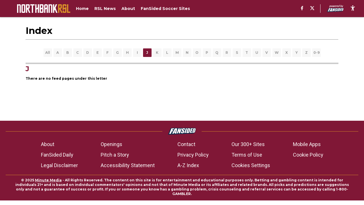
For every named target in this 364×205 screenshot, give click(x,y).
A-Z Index (188, 165)
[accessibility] (352, 8)
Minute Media (48, 180)
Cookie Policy (308, 155)
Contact (186, 144)
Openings (111, 144)
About (47, 144)
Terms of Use (246, 155)
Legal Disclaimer (59, 165)
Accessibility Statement (128, 165)
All (47, 52)
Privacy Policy (193, 155)
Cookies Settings (250, 165)
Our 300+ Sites (248, 144)
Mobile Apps (307, 144)
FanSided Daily (57, 155)
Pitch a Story (115, 155)
